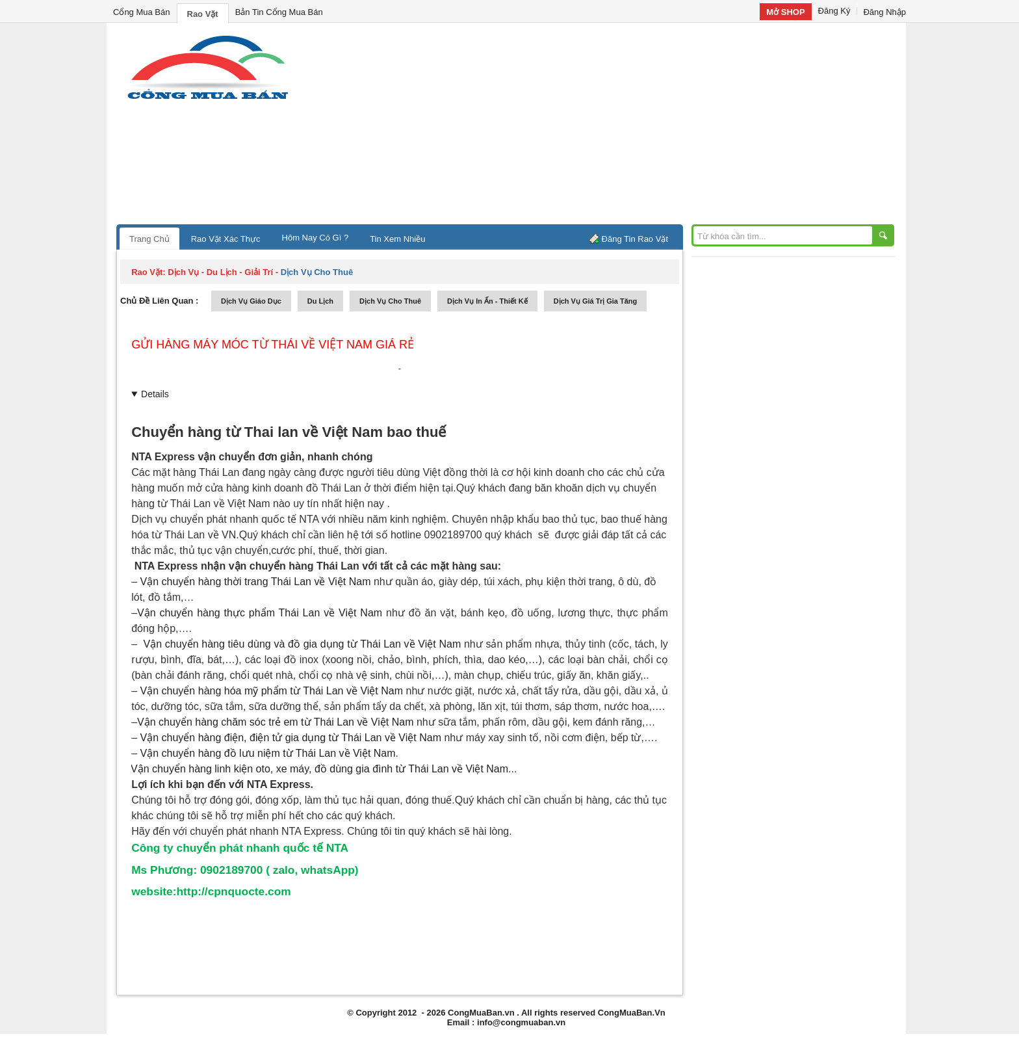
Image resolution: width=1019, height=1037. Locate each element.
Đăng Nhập (884, 12)
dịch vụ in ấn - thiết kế (487, 301)
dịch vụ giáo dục (251, 301)
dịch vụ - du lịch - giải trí (220, 272)
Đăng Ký (834, 11)
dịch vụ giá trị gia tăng (596, 301)
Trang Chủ (149, 239)
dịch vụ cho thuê (390, 301)
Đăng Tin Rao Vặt (635, 239)
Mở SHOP (785, 12)
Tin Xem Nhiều (397, 239)
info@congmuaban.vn (521, 1022)
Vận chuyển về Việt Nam (259, 612)
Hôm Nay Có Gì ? (315, 238)
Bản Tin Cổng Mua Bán (279, 12)
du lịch (320, 301)
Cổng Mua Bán (141, 12)
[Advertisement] (620, 127)
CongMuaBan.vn (481, 1012)
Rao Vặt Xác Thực (226, 239)
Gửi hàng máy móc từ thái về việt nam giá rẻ (272, 344)
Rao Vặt (202, 14)
